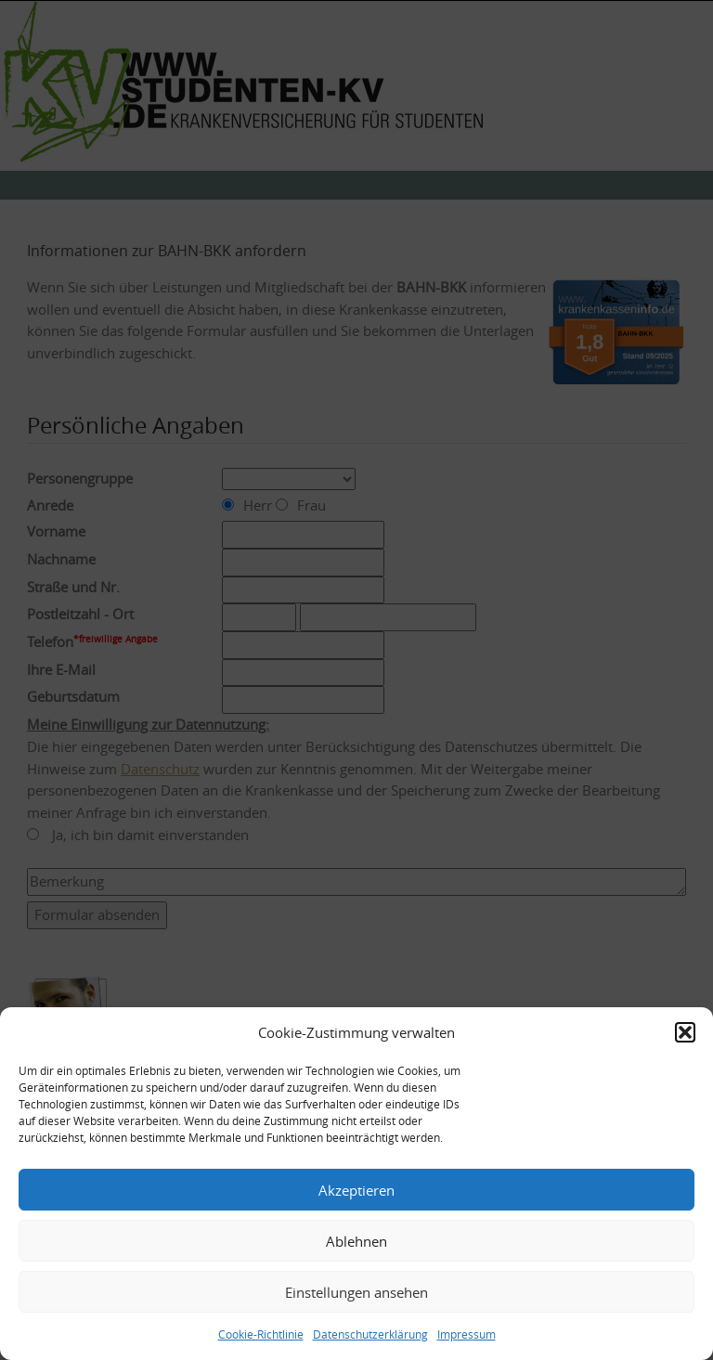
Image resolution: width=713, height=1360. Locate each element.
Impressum (466, 1334)
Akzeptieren (356, 1190)
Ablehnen (356, 1241)
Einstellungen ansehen (356, 1292)
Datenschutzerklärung (370, 1334)
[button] (685, 1032)
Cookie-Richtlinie (261, 1334)
